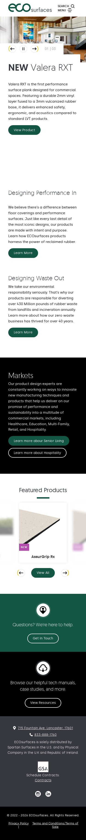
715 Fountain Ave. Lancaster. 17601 (45, 728)
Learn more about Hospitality (37, 453)
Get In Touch (43, 638)
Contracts (43, 780)
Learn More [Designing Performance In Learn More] (23, 253)
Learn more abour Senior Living (39, 441)
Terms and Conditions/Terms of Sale (55, 825)
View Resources (43, 703)
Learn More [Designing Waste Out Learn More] (23, 332)
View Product (24, 130)
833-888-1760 (45, 735)
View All (46, 574)
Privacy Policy (18, 823)
